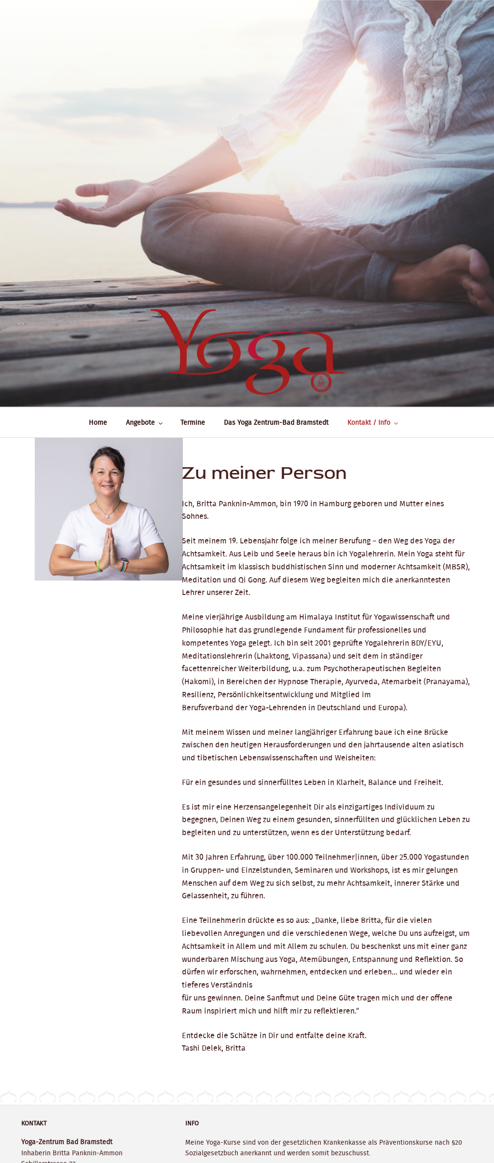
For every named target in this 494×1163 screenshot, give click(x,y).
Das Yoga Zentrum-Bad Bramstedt (276, 422)
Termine (192, 422)
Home (98, 422)
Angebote (145, 422)
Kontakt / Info (373, 422)
